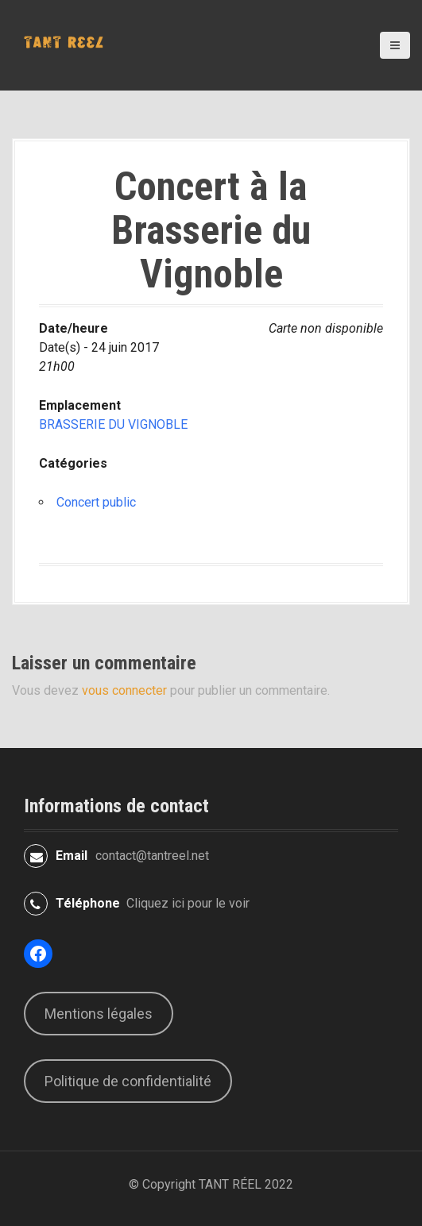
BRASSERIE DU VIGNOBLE (113, 424)
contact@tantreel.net (152, 855)
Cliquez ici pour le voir (188, 903)
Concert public (96, 502)
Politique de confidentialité (128, 1081)
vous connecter (124, 690)
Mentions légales (99, 1013)
